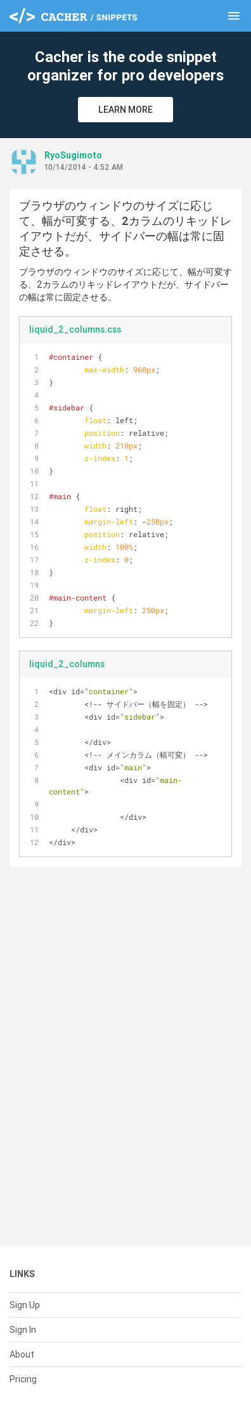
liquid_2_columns (67, 664)
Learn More (125, 109)
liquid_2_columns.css (75, 329)
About (22, 1354)
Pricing (23, 1379)
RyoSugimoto (73, 155)
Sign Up (25, 1305)
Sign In (23, 1329)
